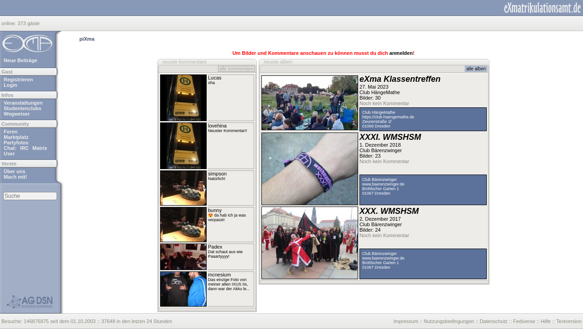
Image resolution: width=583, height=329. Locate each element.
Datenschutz (493, 321)
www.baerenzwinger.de (383, 184)
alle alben (476, 68)
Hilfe (546, 321)
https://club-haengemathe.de (388, 117)
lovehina (217, 125)
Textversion (569, 321)
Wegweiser (17, 114)
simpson (217, 173)
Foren (11, 131)
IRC (24, 148)
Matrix (39, 148)
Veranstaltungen (23, 103)
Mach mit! (15, 177)
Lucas (214, 77)
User (9, 153)
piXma (86, 39)
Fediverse (524, 321)
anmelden (401, 53)
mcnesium (219, 274)
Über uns (15, 171)
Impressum (405, 321)
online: (9, 23)
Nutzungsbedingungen (449, 321)
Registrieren (18, 79)
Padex (215, 246)
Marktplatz (16, 137)
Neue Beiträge (20, 60)
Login (10, 85)
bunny (215, 210)
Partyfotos (16, 142)
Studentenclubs (23, 108)
